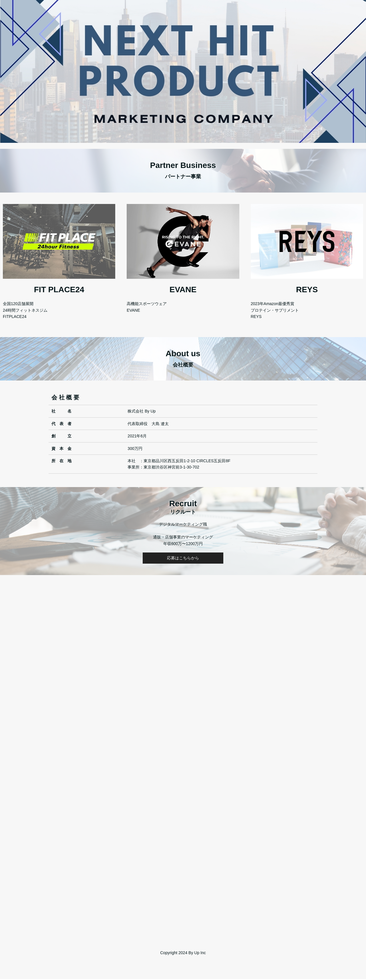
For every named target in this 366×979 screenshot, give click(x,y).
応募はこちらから (183, 558)
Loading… (183, 750)
